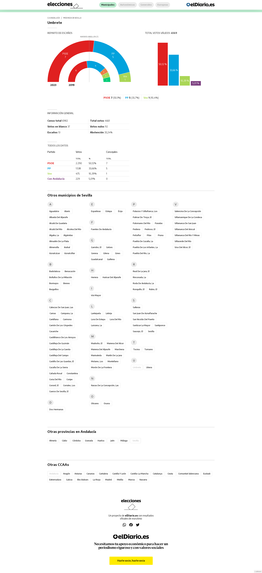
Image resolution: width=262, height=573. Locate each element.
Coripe (70, 379)
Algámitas (68, 235)
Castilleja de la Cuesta (59, 349)
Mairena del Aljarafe (100, 349)
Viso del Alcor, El (182, 247)
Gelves (109, 247)
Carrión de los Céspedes (61, 325)
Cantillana (53, 319)
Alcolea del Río (74, 229)
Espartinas (96, 211)
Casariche (53, 331)
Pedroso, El (150, 229)
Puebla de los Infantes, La (145, 247)
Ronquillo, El (139, 289)
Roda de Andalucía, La (143, 283)
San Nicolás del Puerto (143, 319)
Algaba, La (54, 235)
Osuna (107, 403)
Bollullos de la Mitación (60, 277)
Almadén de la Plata (59, 241)
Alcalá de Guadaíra (58, 223)
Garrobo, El (96, 247)
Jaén (112, 440)
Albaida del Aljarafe (58, 217)
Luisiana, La (96, 325)
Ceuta (170, 473)
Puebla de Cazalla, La (143, 241)
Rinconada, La (139, 277)
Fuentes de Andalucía (101, 229)
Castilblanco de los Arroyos (62, 337)
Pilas (149, 235)
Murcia (131, 479)
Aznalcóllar (69, 253)
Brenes (66, 283)
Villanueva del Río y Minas (187, 235)
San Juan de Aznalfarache (145, 313)
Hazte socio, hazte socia (131, 560)
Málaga (123, 440)
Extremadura (55, 479)
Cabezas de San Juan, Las (61, 307)
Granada (89, 440)
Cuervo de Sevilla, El (59, 391)
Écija (120, 211)
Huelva (101, 440)
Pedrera (136, 229)
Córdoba (77, 440)
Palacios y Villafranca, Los (145, 211)
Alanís (67, 211)
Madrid (108, 479)
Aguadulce (54, 211)
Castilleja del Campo (59, 355)
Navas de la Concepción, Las (105, 385)
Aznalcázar (54, 253)
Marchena (119, 349)
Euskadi (206, 473)
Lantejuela (96, 313)
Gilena (106, 253)
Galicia (69, 479)
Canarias (91, 473)
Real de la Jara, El (141, 271)
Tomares (148, 349)
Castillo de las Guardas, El (61, 361)
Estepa (109, 211)
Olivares (95, 403)
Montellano (113, 361)
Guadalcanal (97, 259)
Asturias (78, 473)
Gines (117, 253)
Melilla (120, 479)
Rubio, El (153, 289)
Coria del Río (55, 379)
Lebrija (109, 313)
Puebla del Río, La (141, 253)
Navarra (143, 479)
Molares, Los (97, 361)
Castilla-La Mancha (139, 473)
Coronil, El (54, 385)
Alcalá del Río (55, 229)
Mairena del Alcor (115, 343)
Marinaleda (96, 355)
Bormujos (53, 283)
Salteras (136, 307)
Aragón (66, 473)
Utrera (149, 367)
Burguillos (54, 289)
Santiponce (160, 325)
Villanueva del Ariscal (185, 229)
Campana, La (67, 313)
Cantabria (103, 473)
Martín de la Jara (114, 355)
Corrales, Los (69, 385)
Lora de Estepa (98, 319)
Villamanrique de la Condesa (188, 217)
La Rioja (96, 479)
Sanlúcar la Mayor (141, 325)
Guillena (111, 259)
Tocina (136, 349)
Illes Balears (82, 479)
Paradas (159, 223)
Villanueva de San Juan (185, 223)
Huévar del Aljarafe (112, 277)
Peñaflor (137, 235)
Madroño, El (96, 343)
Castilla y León (119, 473)
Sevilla (151, 331)
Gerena (94, 253)
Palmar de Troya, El (142, 217)
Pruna (160, 235)
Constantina (72, 373)
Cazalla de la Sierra (58, 367)
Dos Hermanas (56, 409)
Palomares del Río (141, 223)
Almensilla (54, 247)
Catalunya (157, 473)
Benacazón (70, 271)
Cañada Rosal (55, 373)
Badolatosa (54, 271)
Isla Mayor (96, 295)
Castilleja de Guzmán (59, 343)
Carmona (67, 319)
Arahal (67, 247)
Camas (53, 313)
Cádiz (64, 440)
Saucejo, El (138, 331)
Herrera (94, 277)
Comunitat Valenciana (188, 473)
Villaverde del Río (183, 241)
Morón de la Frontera (101, 367)
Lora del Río (115, 319)
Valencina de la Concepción (188, 211)
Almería (52, 440)
